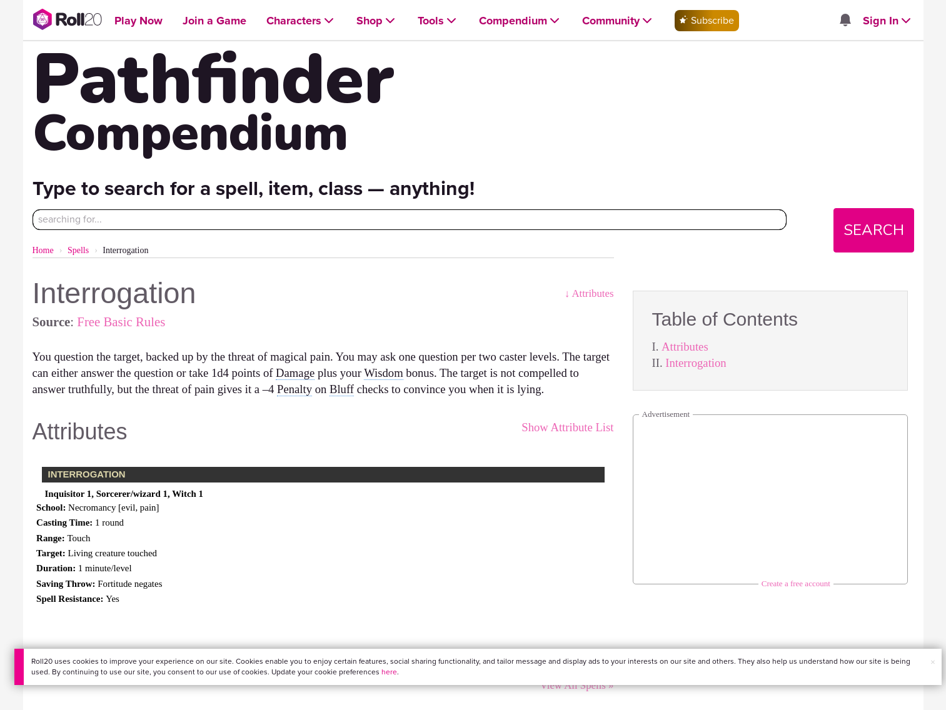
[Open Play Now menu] (138, 20)
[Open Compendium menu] (520, 20)
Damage (295, 372)
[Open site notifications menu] (845, 21)
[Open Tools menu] (438, 20)
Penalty (294, 389)
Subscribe (707, 20)
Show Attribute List (567, 427)
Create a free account (796, 583)
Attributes (685, 346)
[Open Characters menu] (301, 20)
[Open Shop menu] (377, 20)
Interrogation (695, 362)
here (389, 672)
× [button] (932, 662)
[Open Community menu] (618, 20)
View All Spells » (577, 685)
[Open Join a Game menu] (214, 20)
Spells (78, 250)
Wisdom (383, 372)
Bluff (342, 389)
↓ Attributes (589, 293)
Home (43, 250)
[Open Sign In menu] (888, 20)
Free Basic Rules (121, 321)
